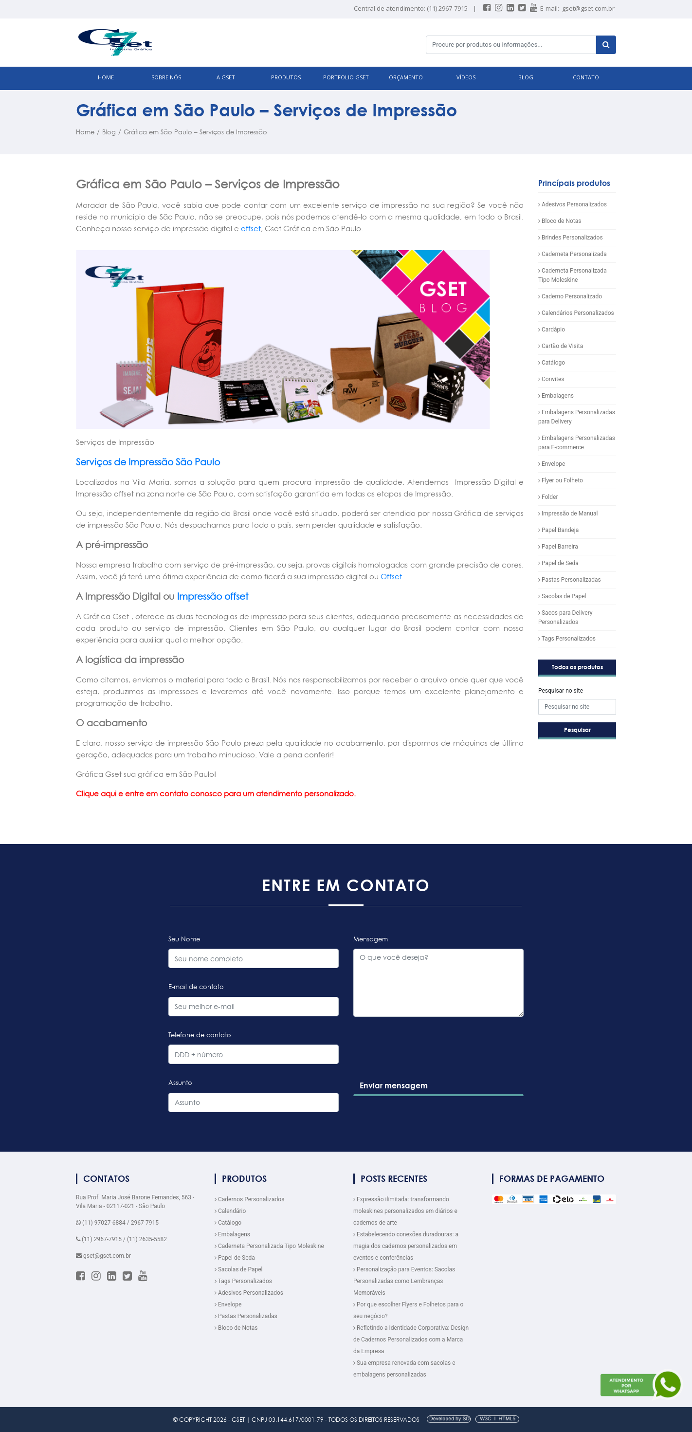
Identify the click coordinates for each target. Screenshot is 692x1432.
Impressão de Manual (568, 513)
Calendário (230, 1211)
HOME (106, 77)
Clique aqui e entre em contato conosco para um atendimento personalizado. (216, 793)
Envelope (551, 463)
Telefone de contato (199, 1035)
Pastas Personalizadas (569, 579)
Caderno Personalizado (570, 296)
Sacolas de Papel (562, 596)
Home (85, 132)
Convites (551, 379)
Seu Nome (184, 939)
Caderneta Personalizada (572, 254)
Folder (548, 497)
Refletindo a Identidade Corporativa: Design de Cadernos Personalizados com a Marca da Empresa (411, 1339)
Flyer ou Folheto (560, 480)
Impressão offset (212, 596)
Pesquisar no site (560, 690)
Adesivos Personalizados (572, 204)
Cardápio (551, 329)
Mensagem (370, 939)
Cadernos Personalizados (249, 1199)
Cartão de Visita (560, 346)
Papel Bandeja (558, 530)
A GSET (226, 77)
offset (251, 228)
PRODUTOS (286, 77)
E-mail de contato (196, 987)
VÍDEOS (465, 77)
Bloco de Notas (559, 221)
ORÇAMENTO (406, 77)
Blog (109, 132)
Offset (391, 576)
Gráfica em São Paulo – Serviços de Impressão (195, 132)
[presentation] (426, 1066)
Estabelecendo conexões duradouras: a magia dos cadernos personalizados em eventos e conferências (405, 1246)
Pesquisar (577, 730)
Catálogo (551, 362)
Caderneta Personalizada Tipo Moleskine (269, 1246)
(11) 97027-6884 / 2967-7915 (117, 1222)
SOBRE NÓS (166, 77)
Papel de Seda (558, 563)
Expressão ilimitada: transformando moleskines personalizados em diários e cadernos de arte (405, 1211)
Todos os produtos (577, 667)
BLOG (525, 77)
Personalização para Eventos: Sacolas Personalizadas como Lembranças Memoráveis (404, 1281)
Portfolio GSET (346, 77)
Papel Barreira (558, 546)
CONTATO (586, 77)
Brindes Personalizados (570, 237)
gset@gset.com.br (588, 8)
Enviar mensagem (394, 1085)
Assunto (180, 1082)
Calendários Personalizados (576, 313)
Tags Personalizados (567, 638)
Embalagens (556, 395)
